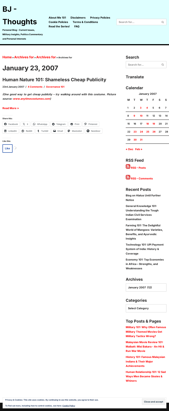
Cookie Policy (68, 405)
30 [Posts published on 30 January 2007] (135, 139)
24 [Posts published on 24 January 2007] (141, 131)
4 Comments (35, 86)
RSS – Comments (139, 178)
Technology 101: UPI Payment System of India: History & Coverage (145, 249)
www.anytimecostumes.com (31, 98)
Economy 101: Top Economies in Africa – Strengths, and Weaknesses (145, 264)
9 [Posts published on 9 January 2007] (134, 115)
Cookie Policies (58, 22)
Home (7, 57)
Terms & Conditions (85, 22)
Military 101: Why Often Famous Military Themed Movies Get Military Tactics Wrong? (146, 332)
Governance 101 (55, 86)
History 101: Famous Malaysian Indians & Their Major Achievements (145, 361)
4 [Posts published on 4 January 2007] (147, 107)
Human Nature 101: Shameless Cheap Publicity (54, 79)
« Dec (129, 149)
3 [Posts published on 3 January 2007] (140, 107)
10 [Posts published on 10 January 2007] (141, 115)
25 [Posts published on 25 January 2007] (147, 131)
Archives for (24, 57)
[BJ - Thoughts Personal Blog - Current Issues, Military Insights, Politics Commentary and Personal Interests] (22, 22)
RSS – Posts (136, 167)
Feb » (138, 149)
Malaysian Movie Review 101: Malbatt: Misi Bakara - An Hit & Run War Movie (145, 346)
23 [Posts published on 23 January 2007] (135, 131)
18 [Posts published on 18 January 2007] (147, 123)
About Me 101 (57, 17)
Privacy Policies (100, 17)
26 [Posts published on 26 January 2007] (154, 131)
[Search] (137, 22)
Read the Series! (59, 26)
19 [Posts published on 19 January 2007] (154, 123)
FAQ (76, 26)
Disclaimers (78, 17)
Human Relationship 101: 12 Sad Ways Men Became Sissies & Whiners (146, 376)
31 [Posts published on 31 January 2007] (141, 139)
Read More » (10, 108)
